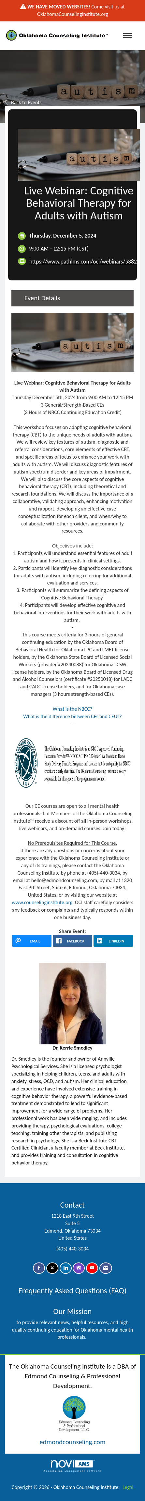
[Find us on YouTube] (92, 1268)
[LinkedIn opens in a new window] (113, 941)
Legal (128, 1487)
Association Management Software (72, 1466)
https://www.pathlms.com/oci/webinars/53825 (84, 261)
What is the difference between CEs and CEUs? (72, 716)
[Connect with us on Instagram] (79, 1268)
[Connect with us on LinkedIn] (66, 1268)
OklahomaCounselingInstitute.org (72, 14)
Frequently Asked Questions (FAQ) (72, 1290)
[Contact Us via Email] (105, 1268)
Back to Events (23, 102)
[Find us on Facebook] (39, 1268)
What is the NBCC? (73, 709)
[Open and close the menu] (124, 36)
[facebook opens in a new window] (72, 941)
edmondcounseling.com (72, 1442)
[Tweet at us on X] (52, 1268)
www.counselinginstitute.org (42, 902)
